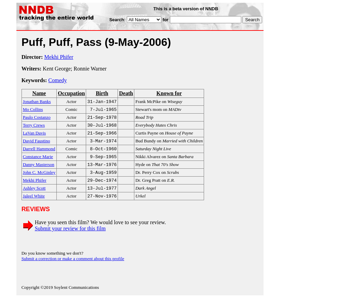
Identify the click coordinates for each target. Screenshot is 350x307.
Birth (102, 93)
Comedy (57, 80)
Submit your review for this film (70, 237)
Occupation (71, 93)
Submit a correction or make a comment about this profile (73, 267)
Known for (169, 93)
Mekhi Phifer (58, 57)
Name (39, 93)
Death (126, 93)
